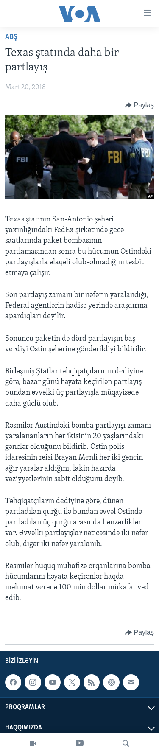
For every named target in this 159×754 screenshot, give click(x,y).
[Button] (139, 105)
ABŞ (11, 37)
